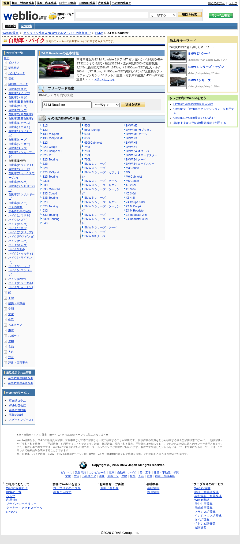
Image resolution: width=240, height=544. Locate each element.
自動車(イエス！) (19, 127)
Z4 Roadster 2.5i (136, 214)
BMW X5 (131, 142)
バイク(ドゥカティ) (20, 253)
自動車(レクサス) (19, 122)
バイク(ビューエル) (20, 283)
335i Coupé (50, 193)
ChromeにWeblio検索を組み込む (193, 117)
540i (45, 223)
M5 (128, 172)
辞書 (6, 3)
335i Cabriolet (51, 189)
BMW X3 (131, 138)
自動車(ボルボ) (17, 181)
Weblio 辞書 (10, 33)
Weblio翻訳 (202, 500)
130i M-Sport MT (53, 138)
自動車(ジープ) (17, 139)
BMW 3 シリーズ (95, 168)
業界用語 (13, 68)
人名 (11, 352)
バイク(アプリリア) (20, 232)
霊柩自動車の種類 (19, 211)
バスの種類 (15, 207)
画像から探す (62, 492)
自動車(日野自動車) (20, 101)
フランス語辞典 (205, 512)
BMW (99, 33)
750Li (87, 155)
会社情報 (153, 488)
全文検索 (26, 26)
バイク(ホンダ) (17, 224)
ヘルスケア (15, 325)
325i (45, 168)
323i (45, 163)
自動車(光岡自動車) (20, 114)
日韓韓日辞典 (87, 3)
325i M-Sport (51, 172)
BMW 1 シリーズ (95, 163)
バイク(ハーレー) (19, 266)
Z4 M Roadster (135, 210)
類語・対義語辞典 (23, 3)
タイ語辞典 (202, 520)
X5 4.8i (130, 197)
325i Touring (50, 176)
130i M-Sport (51, 134)
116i (45, 125)
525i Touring (50, 206)
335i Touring (50, 197)
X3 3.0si (131, 189)
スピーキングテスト (21, 419)
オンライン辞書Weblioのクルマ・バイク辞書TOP (57, 33)
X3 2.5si (131, 185)
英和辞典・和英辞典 (208, 496)
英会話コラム (17, 400)
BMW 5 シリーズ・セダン (100, 202)
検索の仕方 (13, 492)
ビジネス (13, 62)
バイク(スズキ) (17, 219)
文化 (11, 314)
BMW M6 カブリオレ (139, 129)
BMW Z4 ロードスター (140, 163)
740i (87, 147)
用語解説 (10, 26)
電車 (11, 78)
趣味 (11, 330)
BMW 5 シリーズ (95, 197)
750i (87, 151)
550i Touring (92, 129)
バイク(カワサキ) (19, 215)
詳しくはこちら (104, 79)
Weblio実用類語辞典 (20, 378)
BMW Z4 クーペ (136, 159)
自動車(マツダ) (17, 110)
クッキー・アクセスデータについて (24, 510)
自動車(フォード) (19, 169)
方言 (11, 357)
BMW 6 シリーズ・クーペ (100, 227)
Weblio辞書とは (16, 488)
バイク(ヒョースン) (20, 287)
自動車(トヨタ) (17, 97)
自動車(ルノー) (17, 203)
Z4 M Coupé (133, 206)
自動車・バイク (18, 84)
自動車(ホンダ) (17, 106)
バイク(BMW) (17, 278)
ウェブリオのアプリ (67, 488)
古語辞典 (103, 3)
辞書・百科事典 (18, 362)
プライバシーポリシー (21, 504)
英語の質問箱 (17, 410)
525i (45, 202)
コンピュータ (16, 73)
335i (45, 185)
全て (6, 58)
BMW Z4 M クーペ (137, 151)
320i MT (48, 155)
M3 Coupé (132, 168)
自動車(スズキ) (17, 89)
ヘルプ (233, 3)
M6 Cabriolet (134, 176)
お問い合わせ (109, 488)
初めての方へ (216, 3)
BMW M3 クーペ (94, 236)
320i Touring (50, 159)
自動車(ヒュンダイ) (20, 165)
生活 (11, 319)
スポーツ (13, 335)
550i (87, 125)
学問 (11, 308)
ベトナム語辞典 (205, 523)
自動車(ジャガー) (19, 143)
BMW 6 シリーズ (95, 214)
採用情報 (153, 492)
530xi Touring (51, 219)
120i (45, 129)
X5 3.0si (131, 193)
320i (45, 142)
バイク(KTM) (16, 249)
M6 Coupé (132, 181)
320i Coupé (50, 147)
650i (87, 138)
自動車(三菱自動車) (20, 118)
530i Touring (50, 214)
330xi (46, 181)
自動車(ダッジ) (17, 148)
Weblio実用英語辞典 (20, 383)
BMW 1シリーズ (199, 80)
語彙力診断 (16, 415)
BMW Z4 (131, 147)
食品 (11, 346)
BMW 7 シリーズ (95, 232)
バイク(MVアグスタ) (21, 236)
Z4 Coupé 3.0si (135, 202)
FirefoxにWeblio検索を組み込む (193, 104)
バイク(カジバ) (17, 240)
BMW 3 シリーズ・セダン (100, 185)
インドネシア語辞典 (208, 516)
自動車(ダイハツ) (19, 93)
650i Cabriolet (93, 142)
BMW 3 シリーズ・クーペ (100, 181)
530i (45, 210)
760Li (87, 159)
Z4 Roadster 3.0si (137, 219)
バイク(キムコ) (17, 245)
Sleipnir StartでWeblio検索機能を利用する (199, 122)
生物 (11, 341)
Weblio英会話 (17, 405)
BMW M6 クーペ (136, 134)
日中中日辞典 (67, 3)
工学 (11, 298)
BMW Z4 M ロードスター (142, 155)
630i (87, 134)
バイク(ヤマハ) (17, 228)
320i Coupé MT (52, 151)
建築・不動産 (16, 303)
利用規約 (12, 500)
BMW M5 (131, 125)
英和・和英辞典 (46, 3)
